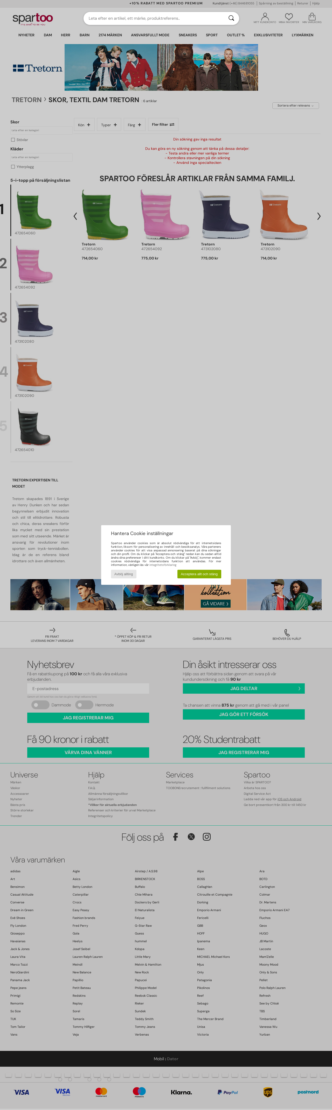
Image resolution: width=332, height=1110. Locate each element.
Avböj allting (123, 574)
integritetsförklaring (162, 565)
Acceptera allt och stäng (199, 574)
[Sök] (231, 18)
